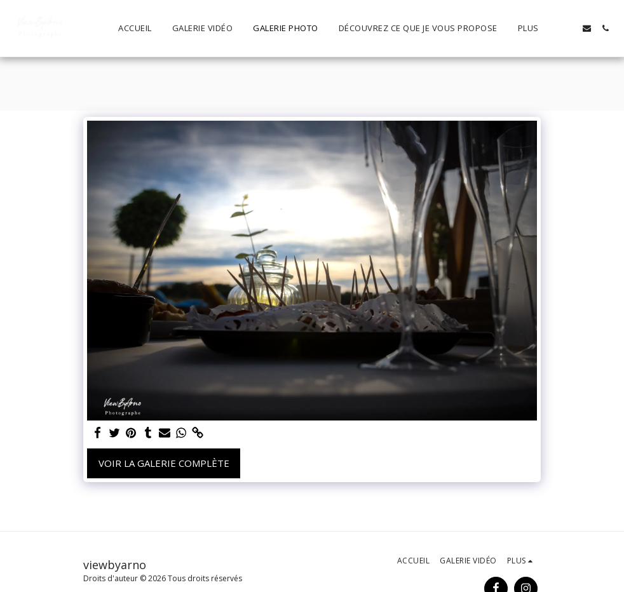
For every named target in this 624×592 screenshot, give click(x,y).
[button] (568, 28)
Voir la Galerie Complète (163, 463)
